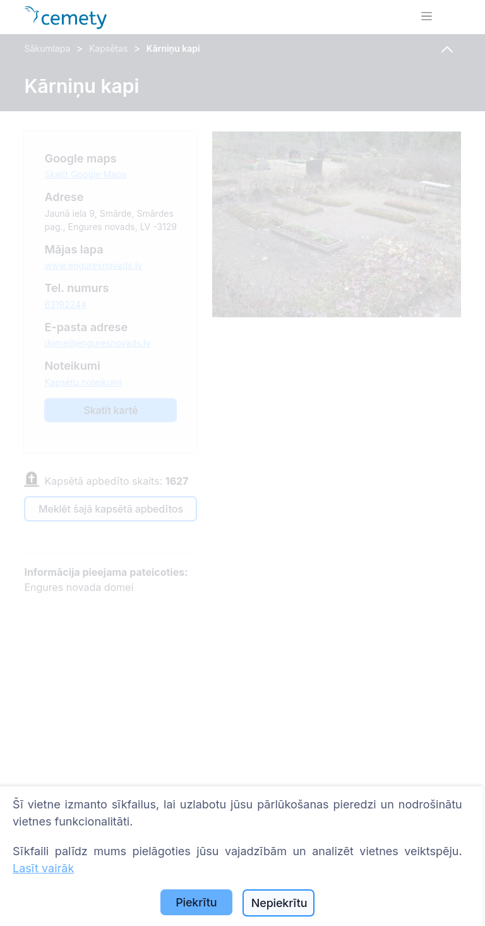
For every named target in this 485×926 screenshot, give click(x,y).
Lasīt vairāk (43, 868)
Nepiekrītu (279, 903)
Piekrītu (196, 902)
